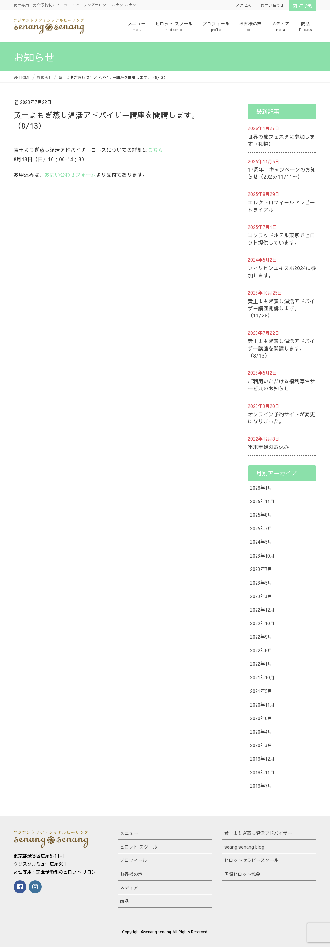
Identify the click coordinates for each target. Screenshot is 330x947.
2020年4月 (261, 731)
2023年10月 (262, 555)
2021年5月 (261, 691)
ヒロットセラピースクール (251, 860)
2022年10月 (262, 623)
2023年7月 (261, 569)
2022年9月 (261, 636)
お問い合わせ (272, 5)
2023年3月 (261, 596)
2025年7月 (261, 528)
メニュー (129, 833)
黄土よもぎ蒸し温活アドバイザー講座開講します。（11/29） (281, 308)
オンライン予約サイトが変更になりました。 (281, 417)
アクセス (243, 5)
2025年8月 (261, 514)
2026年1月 (261, 487)
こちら (155, 149)
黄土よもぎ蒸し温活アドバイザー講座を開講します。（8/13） (281, 348)
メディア (129, 887)
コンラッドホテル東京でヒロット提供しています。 (281, 238)
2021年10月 (262, 677)
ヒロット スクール (138, 846)
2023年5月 (261, 582)
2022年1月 (261, 664)
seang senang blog (244, 846)
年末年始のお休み (268, 446)
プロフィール (133, 860)
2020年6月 (261, 718)
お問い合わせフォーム (70, 174)
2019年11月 (262, 772)
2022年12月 (262, 609)
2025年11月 (262, 501)
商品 (124, 901)
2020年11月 (262, 704)
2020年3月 (261, 745)
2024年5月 (261, 542)
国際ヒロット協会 (242, 874)
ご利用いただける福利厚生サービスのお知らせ (281, 385)
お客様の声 (131, 874)
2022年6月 (261, 650)
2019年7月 (261, 786)
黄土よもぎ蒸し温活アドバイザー (258, 833)
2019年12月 (262, 758)
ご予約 (302, 5)
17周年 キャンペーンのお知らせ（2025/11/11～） (281, 173)
